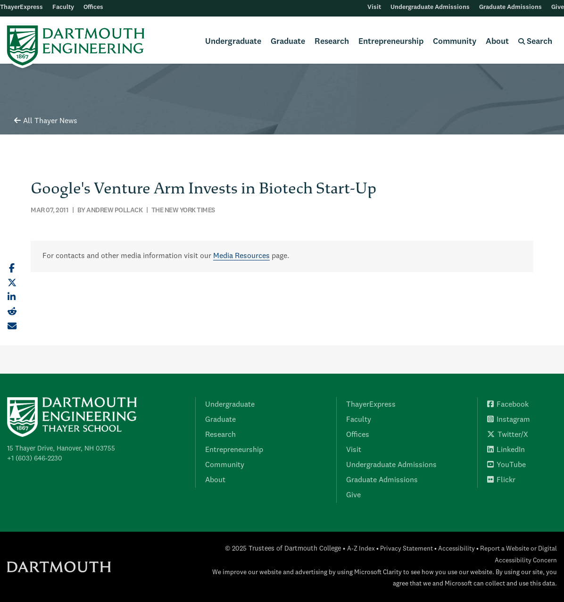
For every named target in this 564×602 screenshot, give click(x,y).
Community (454, 42)
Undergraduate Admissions (430, 7)
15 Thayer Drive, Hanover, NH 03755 (61, 448)
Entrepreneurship (390, 42)
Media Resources (241, 256)
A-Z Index (361, 549)
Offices (93, 7)
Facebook (508, 405)
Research (332, 42)
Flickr (501, 480)
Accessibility (456, 549)
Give (557, 7)
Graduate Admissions (510, 7)
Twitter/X (507, 435)
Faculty (63, 7)
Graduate (288, 42)
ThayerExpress (21, 7)
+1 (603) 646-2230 (34, 458)
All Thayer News (45, 121)
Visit (374, 7)
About (497, 42)
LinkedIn (506, 450)
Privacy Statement (406, 549)
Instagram (508, 420)
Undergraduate (233, 42)
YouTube (506, 465)
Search (535, 42)
